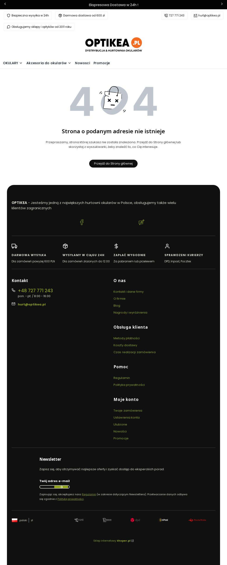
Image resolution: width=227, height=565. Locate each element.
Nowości (120, 431)
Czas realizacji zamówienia (135, 352)
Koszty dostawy (125, 345)
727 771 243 (176, 15)
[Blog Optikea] (141, 222)
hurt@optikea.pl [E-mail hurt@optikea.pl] (32, 304)
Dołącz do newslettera (61, 486)
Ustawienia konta (127, 417)
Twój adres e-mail (54, 481)
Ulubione (120, 424)
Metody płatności (127, 338)
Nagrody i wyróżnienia (130, 312)
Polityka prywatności (129, 385)
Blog (117, 305)
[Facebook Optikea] (82, 222)
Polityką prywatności (70, 499)
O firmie (120, 298)
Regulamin (122, 378)
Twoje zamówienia (128, 410)
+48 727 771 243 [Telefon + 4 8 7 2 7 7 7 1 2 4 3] (35, 291)
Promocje (121, 438)
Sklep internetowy (112, 541)
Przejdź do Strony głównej (113, 163)
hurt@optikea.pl (209, 15)
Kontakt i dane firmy (129, 291)
